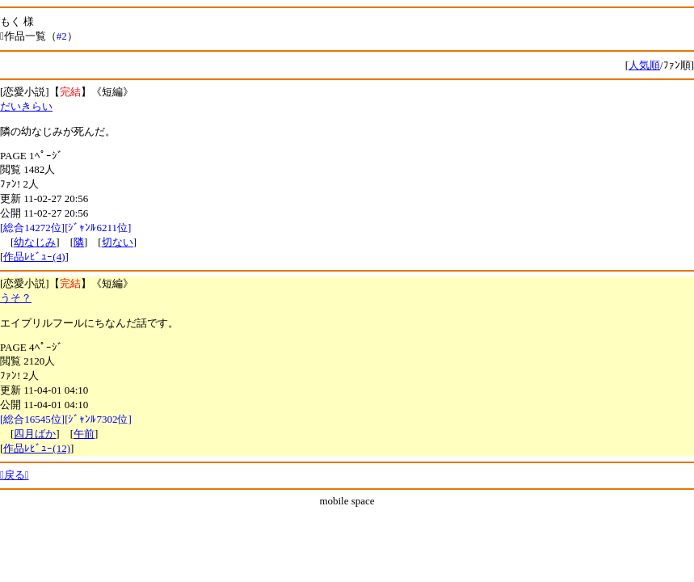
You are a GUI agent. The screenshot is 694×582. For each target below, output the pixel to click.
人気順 (644, 65)
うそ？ (16, 298)
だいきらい (26, 106)
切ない (117, 242)
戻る (14, 475)
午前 (84, 434)
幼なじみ (35, 242)
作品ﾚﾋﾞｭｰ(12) (36, 448)
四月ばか (35, 434)
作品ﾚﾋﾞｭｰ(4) (34, 257)
